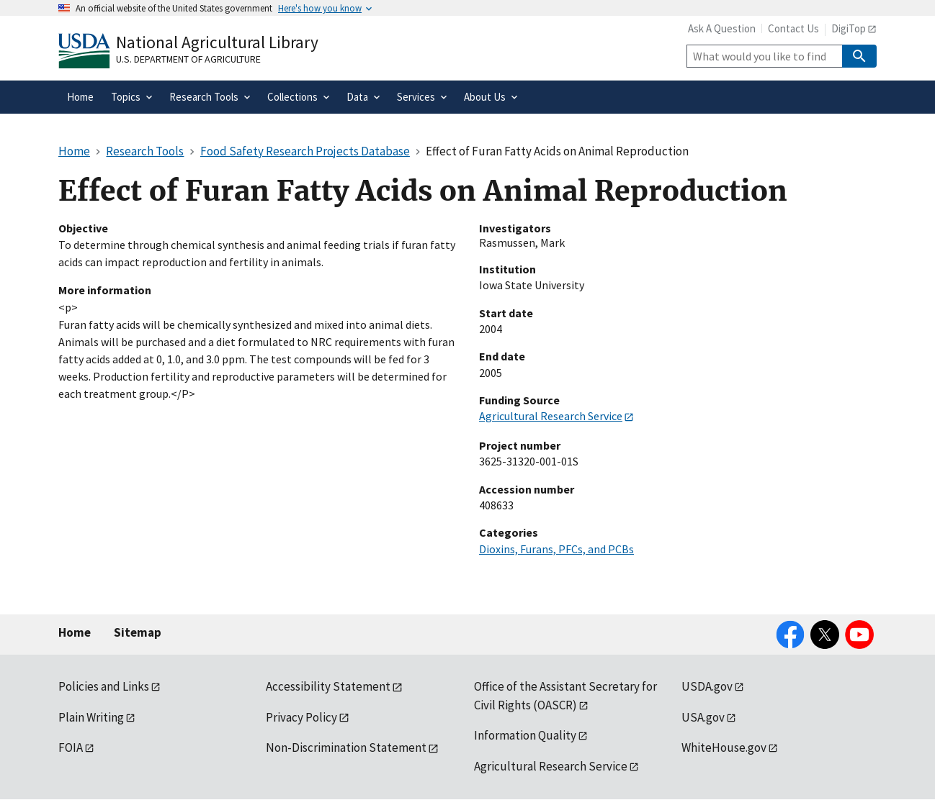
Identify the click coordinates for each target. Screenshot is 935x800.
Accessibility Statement (328, 686)
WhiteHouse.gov (723, 747)
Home (74, 632)
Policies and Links (103, 686)
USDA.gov (707, 686)
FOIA (70, 747)
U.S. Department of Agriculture (188, 59)
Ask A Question (722, 28)
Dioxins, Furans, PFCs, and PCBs (556, 549)
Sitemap (137, 632)
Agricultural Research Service (550, 416)
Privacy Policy (301, 717)
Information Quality (525, 735)
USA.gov (703, 717)
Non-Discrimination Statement (346, 747)
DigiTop (848, 28)
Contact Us (793, 28)
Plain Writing (91, 717)
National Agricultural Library (217, 42)
